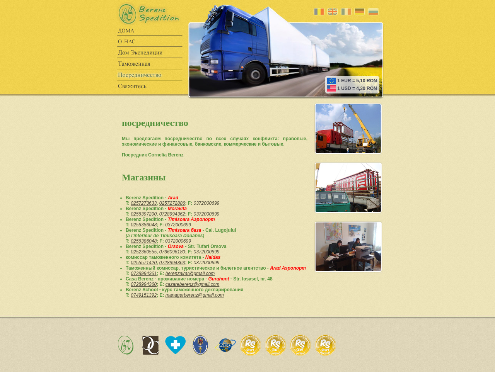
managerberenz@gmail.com (195, 295)
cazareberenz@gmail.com (193, 284)
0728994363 (172, 262)
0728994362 (172, 214)
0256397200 (144, 214)
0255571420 (144, 262)
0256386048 (144, 225)
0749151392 (144, 295)
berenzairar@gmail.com (190, 273)
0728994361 (144, 273)
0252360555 (144, 252)
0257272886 (172, 203)
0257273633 (144, 203)
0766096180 (172, 252)
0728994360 (144, 284)
